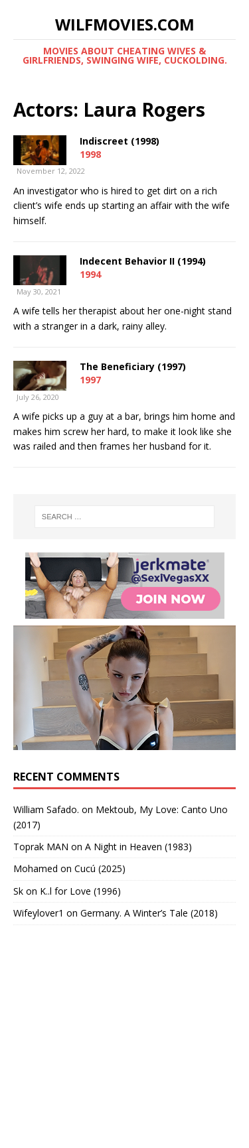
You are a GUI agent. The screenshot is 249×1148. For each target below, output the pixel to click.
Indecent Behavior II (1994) (143, 261)
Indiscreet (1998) (119, 141)
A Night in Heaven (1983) (138, 846)
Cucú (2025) (99, 868)
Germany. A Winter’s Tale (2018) (149, 913)
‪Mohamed (35, 868)
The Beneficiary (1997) (133, 366)
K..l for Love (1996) (80, 891)
